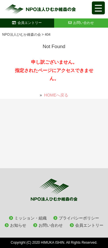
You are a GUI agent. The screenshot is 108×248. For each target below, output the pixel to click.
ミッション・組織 (30, 218)
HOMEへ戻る (56, 95)
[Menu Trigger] (98, 7)
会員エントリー (89, 225)
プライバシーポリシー (79, 218)
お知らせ (18, 225)
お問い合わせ (51, 225)
